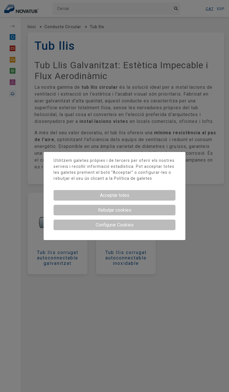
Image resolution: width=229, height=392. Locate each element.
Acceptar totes (114, 195)
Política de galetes (133, 178)
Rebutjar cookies (114, 210)
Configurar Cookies (115, 225)
